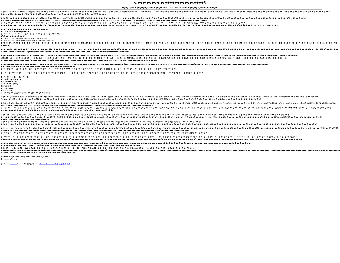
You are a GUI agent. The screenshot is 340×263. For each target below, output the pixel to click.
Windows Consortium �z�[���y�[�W (54, 164)
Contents (13, 164)
